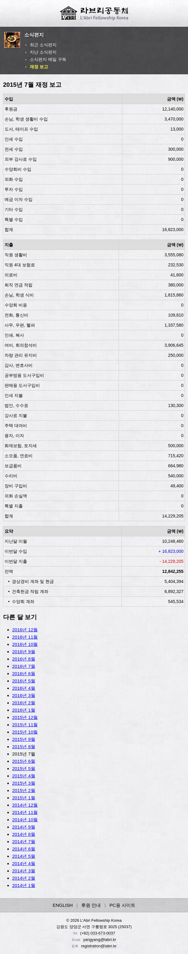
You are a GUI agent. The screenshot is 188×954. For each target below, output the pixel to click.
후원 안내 (91, 905)
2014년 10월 (25, 819)
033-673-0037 (103, 933)
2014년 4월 (23, 863)
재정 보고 (39, 66)
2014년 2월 (23, 878)
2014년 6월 (23, 848)
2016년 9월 (23, 651)
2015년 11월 (25, 724)
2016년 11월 (25, 637)
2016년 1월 (23, 710)
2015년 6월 (23, 761)
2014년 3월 (23, 870)
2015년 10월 (25, 732)
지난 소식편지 (43, 52)
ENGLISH (63, 905)
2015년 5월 (23, 768)
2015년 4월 (23, 775)
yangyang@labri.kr (99, 939)
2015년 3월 (23, 783)
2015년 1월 (23, 797)
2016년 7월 (23, 666)
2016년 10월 (25, 644)
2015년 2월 (23, 790)
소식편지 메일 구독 (48, 59)
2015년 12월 (25, 717)
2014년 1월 (23, 885)
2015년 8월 (23, 746)
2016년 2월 (23, 702)
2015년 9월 (23, 739)
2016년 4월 (23, 688)
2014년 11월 (25, 812)
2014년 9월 (23, 826)
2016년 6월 (23, 673)
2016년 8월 (23, 658)
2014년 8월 (23, 834)
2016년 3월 (23, 695)
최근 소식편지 (43, 44)
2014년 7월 (23, 841)
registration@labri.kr (99, 946)
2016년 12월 (25, 629)
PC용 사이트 (122, 905)
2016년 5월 (23, 680)
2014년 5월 (23, 856)
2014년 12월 (25, 805)
